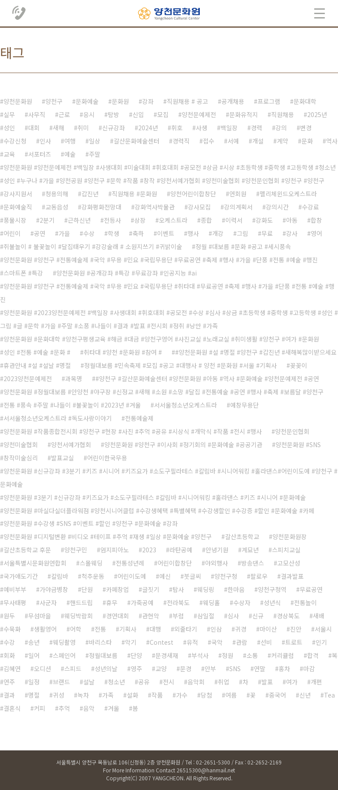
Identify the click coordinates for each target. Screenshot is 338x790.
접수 (208, 140)
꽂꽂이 (298, 365)
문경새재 (166, 655)
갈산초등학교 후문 (27, 549)
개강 (218, 233)
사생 (201, 127)
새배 (318, 615)
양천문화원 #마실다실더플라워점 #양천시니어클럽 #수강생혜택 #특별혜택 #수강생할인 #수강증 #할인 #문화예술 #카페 (159, 510)
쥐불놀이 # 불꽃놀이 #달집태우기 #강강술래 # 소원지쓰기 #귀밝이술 (93, 246)
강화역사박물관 (155, 206)
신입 (138, 114)
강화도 (264, 220)
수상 (89, 233)
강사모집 (199, 206)
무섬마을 (39, 615)
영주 (136, 668)
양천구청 (225, 576)
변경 (306, 127)
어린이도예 (132, 576)
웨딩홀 (211, 602)
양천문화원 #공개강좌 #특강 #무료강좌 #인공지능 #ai (126, 272)
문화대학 (305, 101)
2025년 (317, 114)
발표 (267, 681)
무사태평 (15, 602)
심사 (233, 615)
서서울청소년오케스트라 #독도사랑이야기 (58, 418)
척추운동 (92, 576)
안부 (210, 668)
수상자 (241, 602)
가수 (181, 695)
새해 (58, 127)
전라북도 (178, 602)
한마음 (236, 589)
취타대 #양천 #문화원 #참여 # (123, 352)
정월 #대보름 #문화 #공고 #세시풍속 (243, 246)
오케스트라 (173, 220)
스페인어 (64, 655)
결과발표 (292, 576)
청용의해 (56, 193)
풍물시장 (15, 220)
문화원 (120, 101)
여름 (231, 695)
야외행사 (216, 563)
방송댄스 (252, 563)
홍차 (284, 668)
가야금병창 (54, 589)
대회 (34, 127)
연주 (9, 681)
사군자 (48, 602)
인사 (45, 140)
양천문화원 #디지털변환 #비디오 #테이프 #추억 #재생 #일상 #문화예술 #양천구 (108, 536)
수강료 (310, 206)
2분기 (47, 220)
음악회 (196, 681)
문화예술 (87, 101)
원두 (9, 615)
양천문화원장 (289, 536)
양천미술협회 (21, 444)
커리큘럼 (282, 655)
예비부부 (15, 589)
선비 (266, 642)
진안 (295, 629)
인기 (321, 642)
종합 (206, 220)
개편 (316, 681)
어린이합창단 (175, 563)
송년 (34, 642)
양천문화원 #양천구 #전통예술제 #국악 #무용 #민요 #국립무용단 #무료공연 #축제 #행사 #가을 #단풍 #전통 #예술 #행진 (161, 259)
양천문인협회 (292, 431)
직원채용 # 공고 (187, 101)
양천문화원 (18, 101)
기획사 (127, 629)
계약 (282, 140)
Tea (329, 695)
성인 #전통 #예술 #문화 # (37, 352)
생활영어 (45, 629)
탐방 (113, 114)
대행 (155, 629)
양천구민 (75, 549)
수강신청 (15, 140)
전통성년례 (130, 563)
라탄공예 (180, 549)
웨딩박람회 (78, 615)
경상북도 (288, 615)
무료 (267, 233)
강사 (292, 233)
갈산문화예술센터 (136, 140)
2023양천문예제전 (28, 378)
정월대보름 (103, 655)
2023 (149, 549)
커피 (39, 708)
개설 (258, 140)
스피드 (72, 668)
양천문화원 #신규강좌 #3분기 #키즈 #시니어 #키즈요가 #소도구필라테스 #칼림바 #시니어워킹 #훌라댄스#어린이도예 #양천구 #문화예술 (169, 478)
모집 (163, 114)
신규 (258, 615)
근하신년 (79, 220)
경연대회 (117, 615)
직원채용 (282, 114)
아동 (292, 220)
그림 (242, 233)
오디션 (42, 668)
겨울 (113, 708)
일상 (94, 140)
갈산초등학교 (242, 536)
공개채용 (232, 101)
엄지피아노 (114, 549)
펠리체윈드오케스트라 (288, 193)
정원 (227, 655)
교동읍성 (56, 206)
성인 (9, 127)
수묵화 (12, 629)
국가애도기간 (21, 576)
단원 (87, 589)
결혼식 (12, 708)
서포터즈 (39, 154)
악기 (130, 642)
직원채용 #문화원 (134, 193)
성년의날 (106, 668)
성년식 (272, 602)
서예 (233, 140)
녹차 (83, 695)
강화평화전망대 (101, 206)
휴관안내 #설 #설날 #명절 (37, 365)
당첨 (206, 695)
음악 (89, 708)
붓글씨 (192, 576)
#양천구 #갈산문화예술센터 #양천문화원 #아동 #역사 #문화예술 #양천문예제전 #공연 (207, 378)
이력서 (233, 220)
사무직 (36, 114)
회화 (9, 655)
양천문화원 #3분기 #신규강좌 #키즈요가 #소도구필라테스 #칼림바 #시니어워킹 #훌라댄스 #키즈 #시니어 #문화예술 (155, 497)
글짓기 (150, 589)
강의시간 (277, 206)
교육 (9, 154)
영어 (316, 233)
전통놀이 (305, 602)
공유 (144, 681)
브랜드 (61, 681)
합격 (313, 655)
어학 (75, 629)
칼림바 (59, 576)
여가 (292, 681)
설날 (89, 681)
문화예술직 (18, 206)
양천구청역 (272, 589)
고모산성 (288, 563)
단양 (136, 655)
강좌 (148, 101)
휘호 (177, 127)
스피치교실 (286, 549)
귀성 (58, 695)
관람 (241, 642)
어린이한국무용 (107, 457)
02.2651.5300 (19, 13)
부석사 (200, 655)
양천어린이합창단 (193, 193)
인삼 (216, 629)
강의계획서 (238, 206)
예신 (165, 576)
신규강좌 (113, 127)
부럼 (178, 615)
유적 (192, 642)
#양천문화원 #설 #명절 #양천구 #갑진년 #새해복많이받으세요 (256, 352)
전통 (100, 629)
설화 (132, 695)
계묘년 (250, 549)
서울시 (323, 629)
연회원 (237, 193)
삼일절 (205, 615)
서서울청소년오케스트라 (185, 405)
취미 (83, 127)
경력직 (181, 140)
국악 (217, 642)
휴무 (112, 602)
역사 (332, 140)
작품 (157, 695)
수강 (9, 642)
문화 (307, 140)
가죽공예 (142, 602)
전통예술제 (139, 418)
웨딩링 (205, 589)
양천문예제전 (199, 114)
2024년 (148, 127)
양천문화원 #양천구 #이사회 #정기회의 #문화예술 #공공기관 (183, 444)
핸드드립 (81, 602)
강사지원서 (18, 193)
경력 (256, 127)
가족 (108, 695)
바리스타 (100, 642)
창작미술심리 (21, 457)
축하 (138, 233)
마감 (309, 668)
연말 (259, 668)
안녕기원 (217, 549)
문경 (185, 668)
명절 (34, 695)
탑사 (178, 589)
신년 (305, 695)
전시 (168, 681)
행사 (193, 233)
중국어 (277, 695)
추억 (64, 708)
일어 (34, 655)
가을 (64, 233)
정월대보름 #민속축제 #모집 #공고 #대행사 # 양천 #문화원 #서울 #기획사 (180, 365)
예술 (70, 154)
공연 (39, 233)
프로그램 (268, 101)
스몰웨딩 (91, 563)
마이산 (268, 629)
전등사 (112, 220)
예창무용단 (244, 405)
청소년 (116, 681)
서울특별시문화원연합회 (35, 563)
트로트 (293, 642)
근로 (64, 114)
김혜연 (12, 668)
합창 (316, 220)
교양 (161, 668)
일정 (34, 681)
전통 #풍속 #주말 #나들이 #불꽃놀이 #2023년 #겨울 (72, 405)
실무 (9, 114)
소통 (252, 655)
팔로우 (259, 576)
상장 (140, 220)
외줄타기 (185, 629)
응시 (89, 114)
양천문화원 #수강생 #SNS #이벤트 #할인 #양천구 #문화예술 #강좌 (91, 523)
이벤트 (165, 233)
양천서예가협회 (71, 444)
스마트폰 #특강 (23, 272)
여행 (70, 140)
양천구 (53, 101)
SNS (235, 668)
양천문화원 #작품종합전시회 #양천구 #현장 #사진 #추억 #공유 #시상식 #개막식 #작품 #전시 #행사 (133, 431)
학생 (113, 233)
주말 (94, 154)
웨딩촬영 (64, 642)
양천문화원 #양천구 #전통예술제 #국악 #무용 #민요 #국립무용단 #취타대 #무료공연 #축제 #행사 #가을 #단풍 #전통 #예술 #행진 (167, 293)
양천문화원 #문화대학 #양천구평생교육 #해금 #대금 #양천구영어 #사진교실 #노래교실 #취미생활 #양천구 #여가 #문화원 (161, 338)
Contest (161, 642)
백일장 (229, 127)
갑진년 (90, 193)
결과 (9, 695)
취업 (223, 681)
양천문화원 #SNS (298, 444)
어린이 (12, 233)
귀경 (240, 629)
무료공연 (311, 589)
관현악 (150, 615)
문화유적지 (243, 114)
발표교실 (62, 457)
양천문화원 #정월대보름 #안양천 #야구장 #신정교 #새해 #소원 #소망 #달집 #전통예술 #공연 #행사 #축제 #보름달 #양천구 (163, 391)
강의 (281, 127)
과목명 (73, 378)
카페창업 (117, 589)
